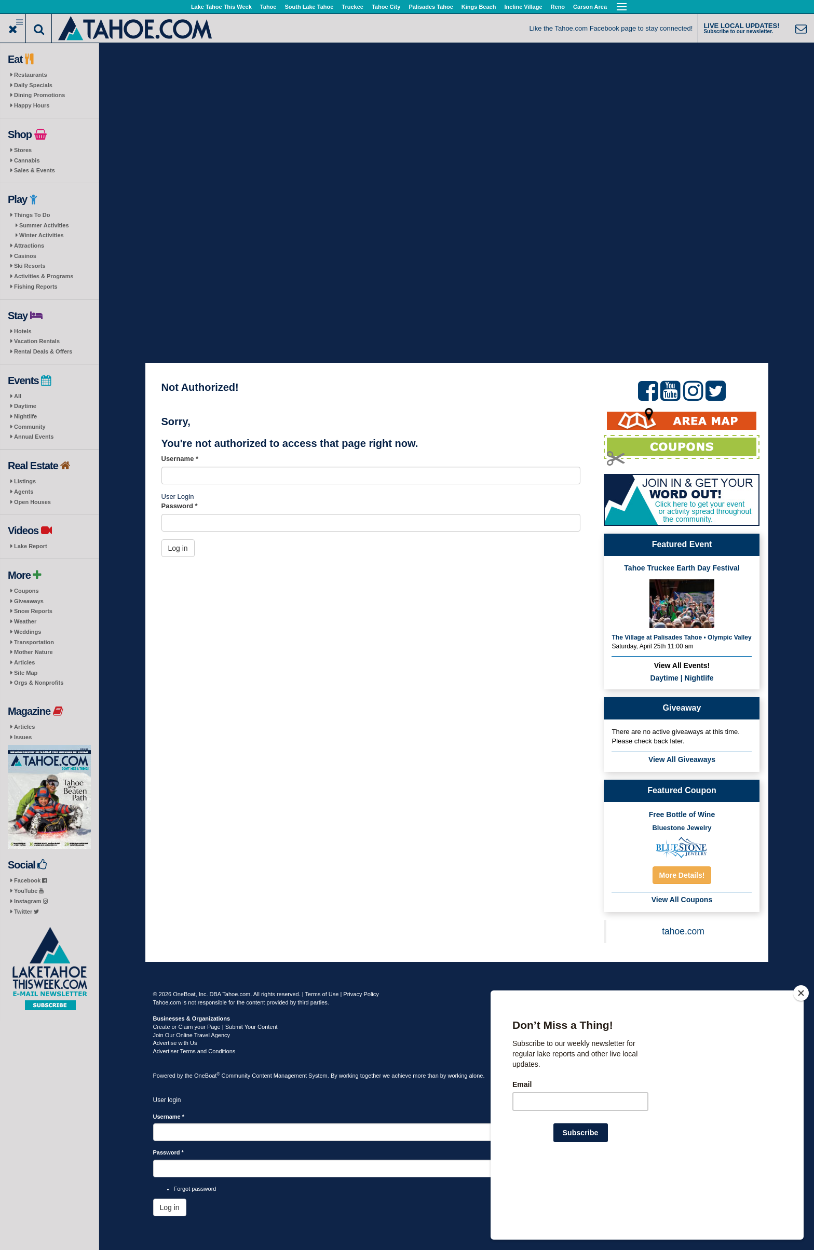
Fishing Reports (36, 286)
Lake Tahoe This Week (221, 7)
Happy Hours (31, 105)
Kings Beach (479, 7)
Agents (23, 491)
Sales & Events (34, 170)
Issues (23, 737)
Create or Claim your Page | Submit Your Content (215, 1027)
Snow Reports (33, 611)
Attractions (29, 245)
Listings (25, 481)
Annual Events (33, 436)
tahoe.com (683, 931)
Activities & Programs (43, 276)
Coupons (26, 591)
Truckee (352, 7)
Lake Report (30, 546)
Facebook (30, 880)
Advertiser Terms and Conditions (194, 1051)
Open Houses (32, 502)
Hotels (23, 331)
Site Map (25, 673)
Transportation (34, 642)
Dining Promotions (39, 95)
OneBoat (207, 1075)
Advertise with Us (175, 1043)
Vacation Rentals (37, 341)
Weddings (27, 632)
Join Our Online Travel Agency (191, 1035)
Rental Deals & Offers (43, 351)
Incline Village (523, 7)
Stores (23, 150)
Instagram (31, 901)
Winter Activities (41, 235)
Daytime (25, 406)
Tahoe (268, 7)
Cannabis (27, 160)
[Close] (801, 1060)
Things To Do (32, 215)
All (17, 396)
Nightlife (25, 416)
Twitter (26, 911)
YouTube (29, 891)
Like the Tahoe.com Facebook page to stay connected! (611, 28)
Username (180, 459)
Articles (24, 662)
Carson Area (590, 7)
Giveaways (29, 601)
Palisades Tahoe (431, 7)
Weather (25, 621)
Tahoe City (386, 7)
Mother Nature (33, 652)
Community (30, 427)
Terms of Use (322, 994)
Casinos (25, 256)
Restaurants (30, 75)
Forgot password (195, 1189)
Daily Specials (33, 85)
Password (179, 506)
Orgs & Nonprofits (38, 683)
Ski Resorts (30, 266)
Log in (178, 548)
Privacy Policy (360, 994)
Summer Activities (44, 225)
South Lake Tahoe (308, 7)
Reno (558, 7)
